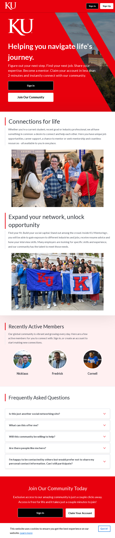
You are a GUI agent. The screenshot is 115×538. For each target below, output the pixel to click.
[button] (57, 414)
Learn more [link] (26, 532)
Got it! (104, 528)
